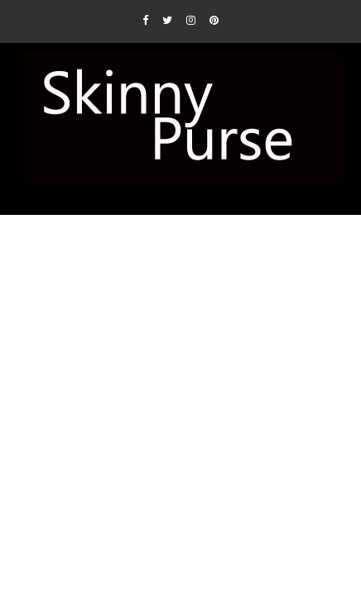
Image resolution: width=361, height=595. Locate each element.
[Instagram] (190, 19)
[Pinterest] (214, 19)
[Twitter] (167, 19)
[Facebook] (145, 19)
